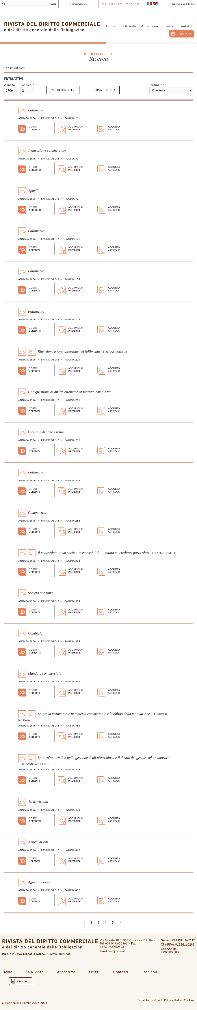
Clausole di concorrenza (46, 432)
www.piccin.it (60, 954)
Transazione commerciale (47, 150)
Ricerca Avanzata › (79, 3)
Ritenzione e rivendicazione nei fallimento (69, 351)
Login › (191, 3)
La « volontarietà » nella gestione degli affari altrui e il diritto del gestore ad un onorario (104, 758)
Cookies (189, 1000)
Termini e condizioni (149, 1000)
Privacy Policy (173, 1000)
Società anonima (40, 593)
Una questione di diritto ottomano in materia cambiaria (69, 392)
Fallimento (36, 110)
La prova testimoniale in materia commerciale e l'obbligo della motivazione (94, 714)
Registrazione (178, 3)
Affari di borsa (39, 882)
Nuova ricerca (103, 90)
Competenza (37, 512)
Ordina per (157, 85)
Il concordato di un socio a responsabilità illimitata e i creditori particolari (93, 553)
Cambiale (35, 633)
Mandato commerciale (44, 673)
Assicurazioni (38, 802)
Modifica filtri (63, 90)
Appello (33, 190)
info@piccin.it (116, 951)
